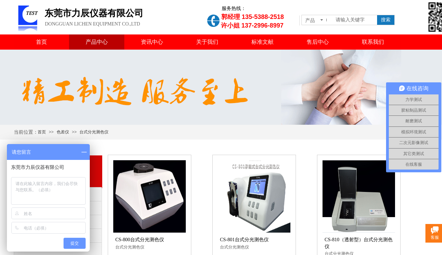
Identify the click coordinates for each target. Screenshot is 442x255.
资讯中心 (152, 42)
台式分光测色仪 (93, 132)
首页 (41, 42)
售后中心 (318, 42)
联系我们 (373, 42)
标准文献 (262, 42)
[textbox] (355, 20)
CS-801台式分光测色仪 (244, 239)
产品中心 (97, 42)
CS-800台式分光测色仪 (139, 239)
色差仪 (63, 132)
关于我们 (207, 42)
